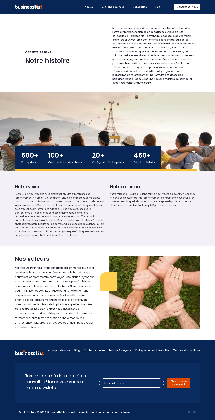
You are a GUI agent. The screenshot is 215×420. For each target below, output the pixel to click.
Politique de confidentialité (152, 350)
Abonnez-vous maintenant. (178, 383)
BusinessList (54, 412)
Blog (157, 7)
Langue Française (120, 350)
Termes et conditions (186, 350)
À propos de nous (113, 7)
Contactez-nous (187, 7)
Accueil (89, 7)
